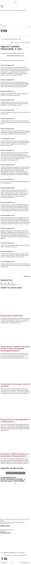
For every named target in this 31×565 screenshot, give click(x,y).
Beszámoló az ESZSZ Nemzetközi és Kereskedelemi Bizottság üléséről (15, 455)
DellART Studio (17, 562)
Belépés (15, 2)
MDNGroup (9, 562)
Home (2, 39)
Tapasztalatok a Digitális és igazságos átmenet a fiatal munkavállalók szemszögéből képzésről (15, 349)
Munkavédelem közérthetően (12, 316)
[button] (15, 24)
